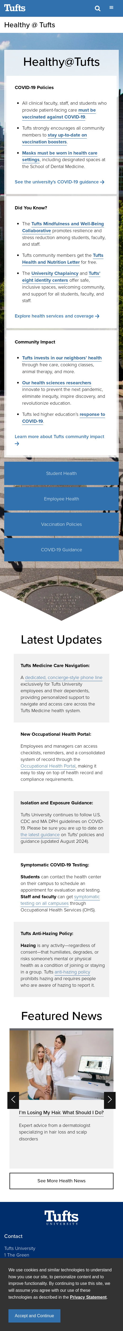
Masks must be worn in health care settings (59, 156)
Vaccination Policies (61, 524)
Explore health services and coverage (54, 315)
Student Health (61, 473)
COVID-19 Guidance (61, 549)
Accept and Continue (34, 1316)
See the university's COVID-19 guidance (57, 181)
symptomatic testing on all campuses (60, 900)
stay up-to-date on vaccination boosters (54, 138)
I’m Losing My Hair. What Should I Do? (61, 1112)
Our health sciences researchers (56, 382)
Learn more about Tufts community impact (59, 436)
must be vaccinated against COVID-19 (59, 113)
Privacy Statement (88, 1297)
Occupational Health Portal (48, 766)
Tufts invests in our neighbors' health (62, 357)
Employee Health (61, 498)
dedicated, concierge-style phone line (63, 677)
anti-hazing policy (72, 971)
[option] (61, 1098)
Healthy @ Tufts (29, 24)
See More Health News (61, 1180)
